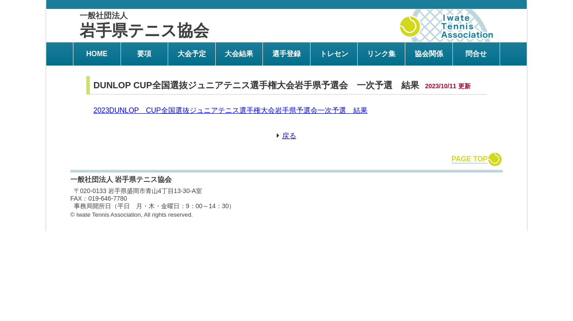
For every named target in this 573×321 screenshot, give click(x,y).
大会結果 (239, 54)
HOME (97, 54)
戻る (289, 136)
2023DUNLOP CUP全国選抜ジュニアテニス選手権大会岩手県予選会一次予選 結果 (230, 110)
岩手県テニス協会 (144, 25)
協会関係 (429, 54)
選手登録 (286, 54)
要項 (144, 54)
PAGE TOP (470, 159)
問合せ (476, 54)
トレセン (334, 54)
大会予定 (192, 54)
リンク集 (381, 54)
